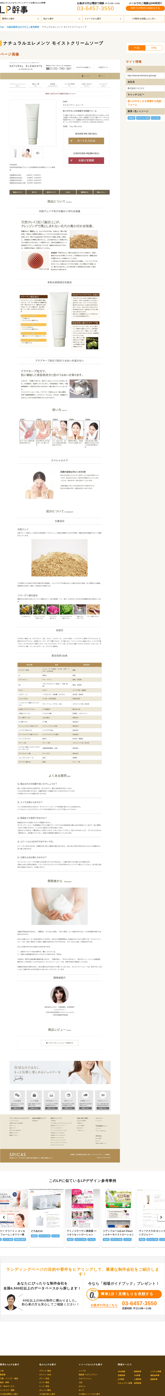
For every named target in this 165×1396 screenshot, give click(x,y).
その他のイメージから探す (89, 1394)
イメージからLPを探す (91, 1364)
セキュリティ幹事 (125, 1383)
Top (2, 27)
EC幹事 (121, 1379)
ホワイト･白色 (143, 118)
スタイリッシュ (85, 1378)
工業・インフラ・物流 (9, 1378)
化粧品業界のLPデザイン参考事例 (23, 27)
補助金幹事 (154, 1375)
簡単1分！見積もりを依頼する (127, 1294)
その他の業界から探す (9, 1394)
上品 (80, 1382)
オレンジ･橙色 (45, 1390)
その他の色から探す (47, 1394)
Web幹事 (121, 1371)
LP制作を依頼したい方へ (144, 18)
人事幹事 (137, 1379)
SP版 (154, 48)
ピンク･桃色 (44, 1382)
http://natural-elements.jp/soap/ (142, 75)
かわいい (82, 1386)
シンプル (155, 118)
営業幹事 (121, 1375)
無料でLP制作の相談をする (145, 8)
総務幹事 (154, 1379)
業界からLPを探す (9, 1364)
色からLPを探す (47, 1364)
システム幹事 (155, 1371)
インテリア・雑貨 (7, 1390)
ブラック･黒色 (45, 1371)
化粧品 (131, 118)
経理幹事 (137, 1383)
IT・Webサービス (7, 1386)
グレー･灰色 (44, 1378)
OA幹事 (137, 1375)
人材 (2, 1371)
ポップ (81, 1390)
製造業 (2, 1375)
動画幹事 (137, 1371)
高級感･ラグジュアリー (88, 1375)
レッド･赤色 (44, 1386)
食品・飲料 (4, 1382)
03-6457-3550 (95, 8)
